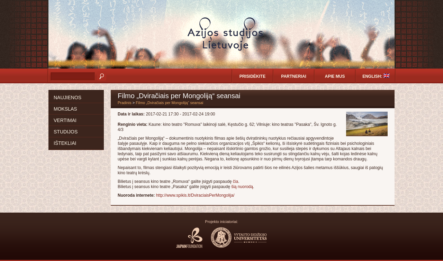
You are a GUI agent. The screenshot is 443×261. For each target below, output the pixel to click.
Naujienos (67, 97)
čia (235, 181)
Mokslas (65, 109)
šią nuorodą (242, 186)
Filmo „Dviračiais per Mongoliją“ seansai (169, 103)
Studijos (66, 131)
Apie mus (335, 76)
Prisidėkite (252, 76)
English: (376, 76)
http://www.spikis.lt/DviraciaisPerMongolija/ (195, 195)
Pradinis (125, 103)
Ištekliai (65, 143)
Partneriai (293, 76)
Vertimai (65, 120)
